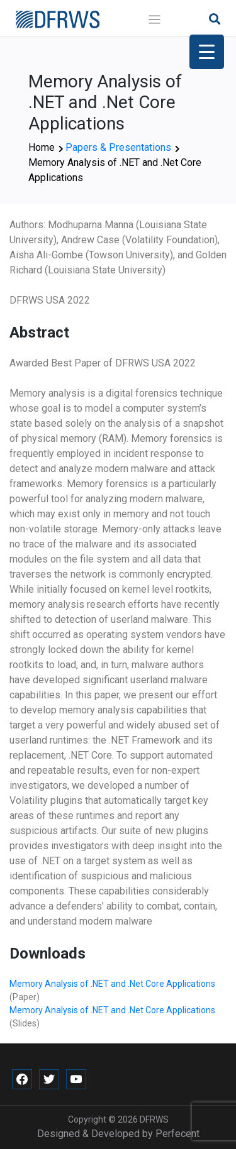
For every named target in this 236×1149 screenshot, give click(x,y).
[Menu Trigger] (206, 52)
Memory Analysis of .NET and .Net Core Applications (112, 984)
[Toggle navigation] (154, 20)
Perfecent (177, 1134)
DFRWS (154, 1119)
